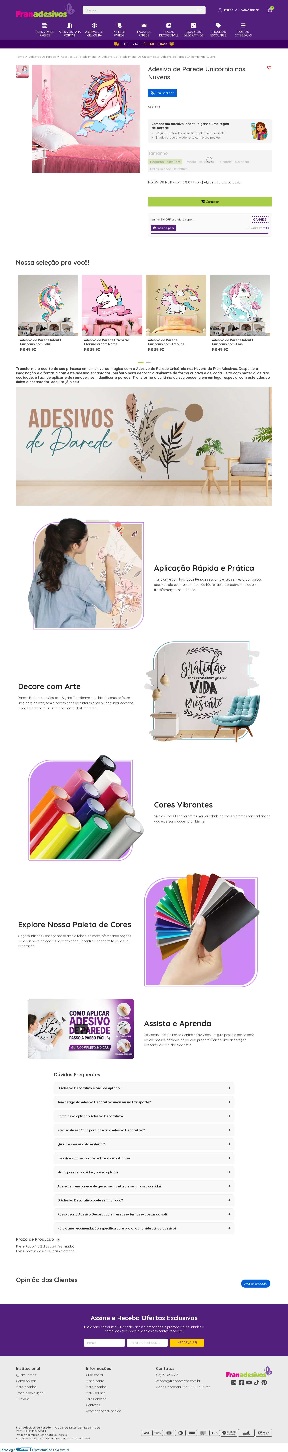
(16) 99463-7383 (167, 1375)
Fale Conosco (96, 1399)
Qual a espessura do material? (144, 1144)
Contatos (93, 1405)
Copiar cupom (163, 228)
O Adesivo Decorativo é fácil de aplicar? (144, 1088)
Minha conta (95, 1381)
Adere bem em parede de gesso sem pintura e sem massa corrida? (144, 1186)
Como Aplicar (26, 1381)
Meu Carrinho (96, 1393)
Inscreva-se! (187, 1343)
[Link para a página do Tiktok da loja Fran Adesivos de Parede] (256, 1382)
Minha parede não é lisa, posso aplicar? (144, 1172)
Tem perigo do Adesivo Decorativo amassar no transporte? (144, 1102)
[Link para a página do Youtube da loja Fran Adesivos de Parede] (249, 1382)
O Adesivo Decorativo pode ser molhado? (144, 1200)
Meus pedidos (26, 1387)
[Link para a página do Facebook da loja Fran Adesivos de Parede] (241, 1382)
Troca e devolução (30, 1393)
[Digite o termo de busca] (138, 10)
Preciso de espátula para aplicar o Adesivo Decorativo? (144, 1130)
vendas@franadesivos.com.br (178, 1381)
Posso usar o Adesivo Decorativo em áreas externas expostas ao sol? (144, 1214)
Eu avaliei (23, 1399)
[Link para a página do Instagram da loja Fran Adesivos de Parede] (234, 1382)
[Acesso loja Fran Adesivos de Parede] (239, 10)
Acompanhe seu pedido (103, 1411)
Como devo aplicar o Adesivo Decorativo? (144, 1116)
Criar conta (94, 1375)
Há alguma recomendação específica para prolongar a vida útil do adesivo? (144, 1228)
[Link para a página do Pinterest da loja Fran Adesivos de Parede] (264, 1382)
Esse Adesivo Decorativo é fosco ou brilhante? (144, 1158)
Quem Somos (26, 1375)
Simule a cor (162, 93)
